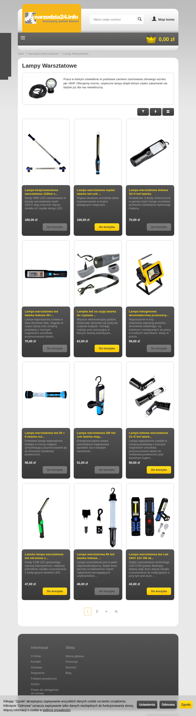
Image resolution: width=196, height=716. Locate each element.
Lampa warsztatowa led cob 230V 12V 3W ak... (149, 556)
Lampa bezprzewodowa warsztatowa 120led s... (42, 191)
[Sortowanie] (155, 112)
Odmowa (168, 704)
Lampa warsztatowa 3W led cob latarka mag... (97, 434)
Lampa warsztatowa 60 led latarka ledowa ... (96, 556)
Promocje (72, 658)
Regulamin (38, 669)
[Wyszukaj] (139, 19)
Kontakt (36, 658)
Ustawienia (147, 704)
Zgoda (186, 704)
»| (116, 611)
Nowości (71, 664)
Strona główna (75, 653)
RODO (35, 681)
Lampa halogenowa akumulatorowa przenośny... (149, 313)
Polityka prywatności (44, 675)
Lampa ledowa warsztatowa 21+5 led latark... (149, 434)
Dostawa (36, 664)
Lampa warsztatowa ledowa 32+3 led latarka (149, 191)
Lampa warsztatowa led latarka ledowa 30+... (42, 313)
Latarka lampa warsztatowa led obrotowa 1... (45, 556)
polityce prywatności (56, 710)
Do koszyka (107, 227)
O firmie (36, 653)
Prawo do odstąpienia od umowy (45, 688)
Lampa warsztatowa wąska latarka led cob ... (96, 191)
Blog (68, 669)
